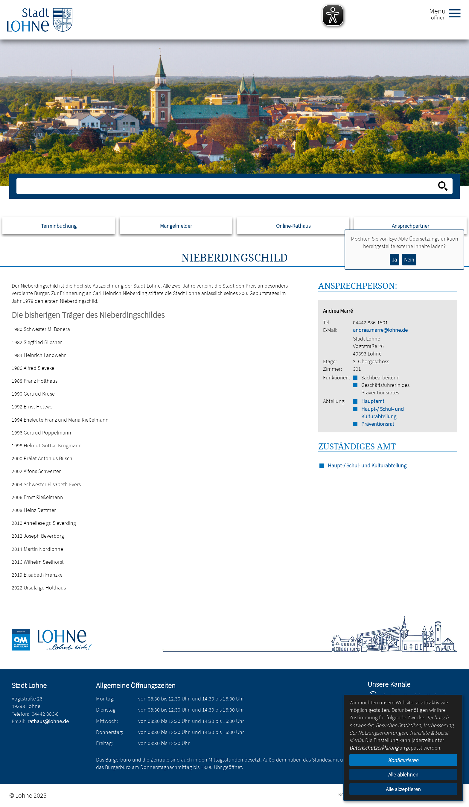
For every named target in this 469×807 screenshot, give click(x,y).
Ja (394, 259)
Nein (409, 259)
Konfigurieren (403, 760)
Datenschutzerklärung (373, 747)
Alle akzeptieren (403, 789)
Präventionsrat (377, 423)
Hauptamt (372, 401)
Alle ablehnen (403, 774)
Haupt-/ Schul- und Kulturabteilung (382, 412)
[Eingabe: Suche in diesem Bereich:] (228, 186)
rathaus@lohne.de (48, 721)
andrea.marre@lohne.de (380, 329)
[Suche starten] (443, 186)
